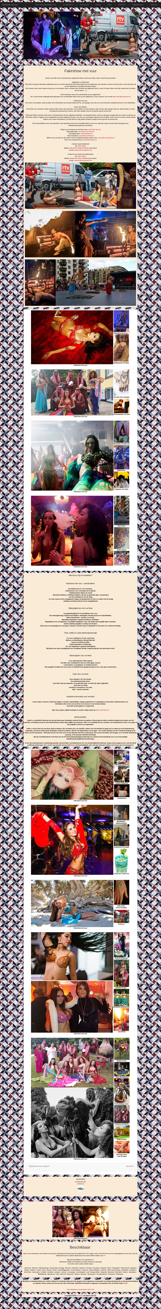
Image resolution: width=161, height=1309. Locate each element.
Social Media (80, 1179)
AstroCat (79, 1295)
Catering (98, 5)
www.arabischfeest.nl (89, 140)
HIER (126, 1283)
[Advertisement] (80, 1303)
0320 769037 (82, 146)
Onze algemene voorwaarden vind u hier (80, 1289)
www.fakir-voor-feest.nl (86, 131)
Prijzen (109, 5)
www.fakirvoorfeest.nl (123, 96)
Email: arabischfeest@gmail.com (45, 5)
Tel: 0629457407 (68, 5)
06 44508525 (84, 158)
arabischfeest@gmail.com (83, 150)
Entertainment (84, 5)
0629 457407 (74, 148)
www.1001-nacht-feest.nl (106, 138)
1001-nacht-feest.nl (102, 710)
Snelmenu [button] (154, 5)
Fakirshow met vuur (10, 5)
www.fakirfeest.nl (87, 133)
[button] (39, 1167)
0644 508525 (84, 148)
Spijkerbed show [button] (138, 5)
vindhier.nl (80, 1184)
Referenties (122, 5)
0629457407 (74, 158)
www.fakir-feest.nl (94, 129)
